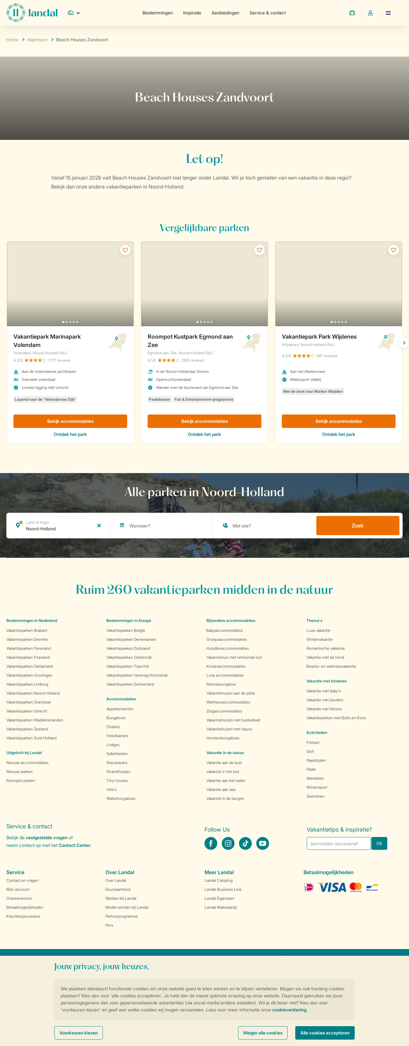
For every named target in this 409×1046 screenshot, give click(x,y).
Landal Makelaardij (220, 907)
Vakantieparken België (125, 630)
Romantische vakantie (325, 648)
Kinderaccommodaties (226, 666)
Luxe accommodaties (225, 675)
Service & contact (268, 12)
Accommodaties (121, 698)
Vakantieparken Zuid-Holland (31, 738)
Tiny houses (117, 780)
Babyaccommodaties (224, 630)
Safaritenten (117, 753)
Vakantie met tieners (324, 708)
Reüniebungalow (221, 684)
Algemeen (37, 39)
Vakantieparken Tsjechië (127, 666)
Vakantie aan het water (225, 780)
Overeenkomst (19, 898)
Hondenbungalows (222, 738)
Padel (311, 769)
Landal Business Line (223, 889)
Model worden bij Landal (126, 907)
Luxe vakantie (318, 630)
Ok (379, 843)
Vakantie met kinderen (326, 681)
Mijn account (17, 889)
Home (12, 39)
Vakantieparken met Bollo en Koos (336, 717)
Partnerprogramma (121, 916)
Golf (310, 751)
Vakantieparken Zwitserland (130, 684)
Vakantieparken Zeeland (27, 729)
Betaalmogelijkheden (24, 907)
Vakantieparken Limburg (27, 684)
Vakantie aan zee (220, 789)
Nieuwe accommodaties (27, 762)
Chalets (113, 726)
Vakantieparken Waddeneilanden (34, 720)
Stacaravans (116, 762)
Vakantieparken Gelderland (29, 666)
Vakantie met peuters (324, 699)
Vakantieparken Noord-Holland (33, 693)
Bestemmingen (158, 12)
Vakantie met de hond (325, 657)
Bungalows (116, 717)
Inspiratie (192, 12)
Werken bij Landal (120, 898)
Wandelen (315, 778)
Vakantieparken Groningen (29, 675)
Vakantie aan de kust (224, 762)
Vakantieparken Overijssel (28, 702)
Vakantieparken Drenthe (27, 639)
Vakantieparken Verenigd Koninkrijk (137, 675)
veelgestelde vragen (46, 837)
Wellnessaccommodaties (228, 702)
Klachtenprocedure (23, 916)
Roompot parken (20, 780)
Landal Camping (218, 880)
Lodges (113, 744)
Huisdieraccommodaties (227, 648)
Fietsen (313, 742)
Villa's (111, 789)
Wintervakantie (319, 639)
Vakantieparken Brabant (26, 630)
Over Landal (115, 880)
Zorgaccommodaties (224, 711)
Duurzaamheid (117, 889)
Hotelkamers (117, 735)
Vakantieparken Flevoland (28, 648)
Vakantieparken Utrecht (26, 711)
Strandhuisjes (118, 771)
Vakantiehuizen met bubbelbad (233, 720)
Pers (109, 925)
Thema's (314, 620)
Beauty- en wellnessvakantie (331, 666)
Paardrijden (316, 760)
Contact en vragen (22, 880)
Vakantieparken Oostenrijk (129, 657)
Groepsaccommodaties (226, 639)
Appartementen (120, 708)
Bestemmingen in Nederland (31, 620)
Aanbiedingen (225, 12)
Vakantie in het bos (222, 771)
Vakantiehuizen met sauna (229, 729)
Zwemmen (315, 796)
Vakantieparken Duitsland (128, 648)
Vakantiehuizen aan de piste (230, 693)
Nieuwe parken (19, 771)
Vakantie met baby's (323, 690)
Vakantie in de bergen (225, 798)
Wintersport (316, 787)
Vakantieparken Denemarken (131, 639)
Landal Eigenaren (219, 898)
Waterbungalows (120, 798)
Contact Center (74, 845)
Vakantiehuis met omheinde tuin (234, 657)
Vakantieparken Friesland (28, 657)
